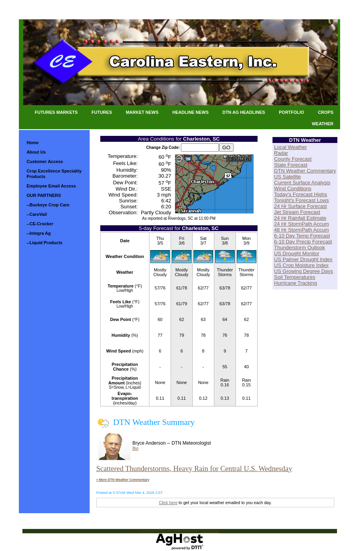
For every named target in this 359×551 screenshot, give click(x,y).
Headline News (190, 112)
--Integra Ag (39, 233)
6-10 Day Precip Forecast (303, 242)
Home (33, 142)
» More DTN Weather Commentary (122, 480)
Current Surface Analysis (302, 183)
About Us (36, 152)
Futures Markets (56, 112)
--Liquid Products (45, 242)
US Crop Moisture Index (301, 265)
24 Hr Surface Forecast (300, 206)
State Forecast (290, 165)
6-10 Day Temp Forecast (302, 236)
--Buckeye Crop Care (48, 204)
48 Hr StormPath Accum (301, 230)
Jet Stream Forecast (297, 212)
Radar (281, 153)
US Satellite (287, 177)
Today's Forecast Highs (300, 194)
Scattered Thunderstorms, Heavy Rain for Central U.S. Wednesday (194, 468)
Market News (142, 112)
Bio (135, 448)
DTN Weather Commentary (305, 171)
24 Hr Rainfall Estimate (300, 218)
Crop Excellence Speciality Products (54, 174)
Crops (325, 112)
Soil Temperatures (294, 277)
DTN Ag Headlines (244, 112)
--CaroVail (37, 214)
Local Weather (290, 147)
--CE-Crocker (40, 223)
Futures (102, 112)
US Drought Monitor (296, 253)
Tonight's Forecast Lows (301, 200)
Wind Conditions (292, 188)
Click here (168, 502)
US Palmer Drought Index (303, 259)
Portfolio (291, 112)
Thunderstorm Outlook (299, 247)
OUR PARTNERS (44, 195)
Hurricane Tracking (295, 283)
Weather (322, 123)
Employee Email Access (51, 186)
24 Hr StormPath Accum (301, 224)
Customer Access (45, 161)
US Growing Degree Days (303, 271)
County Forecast (292, 159)
